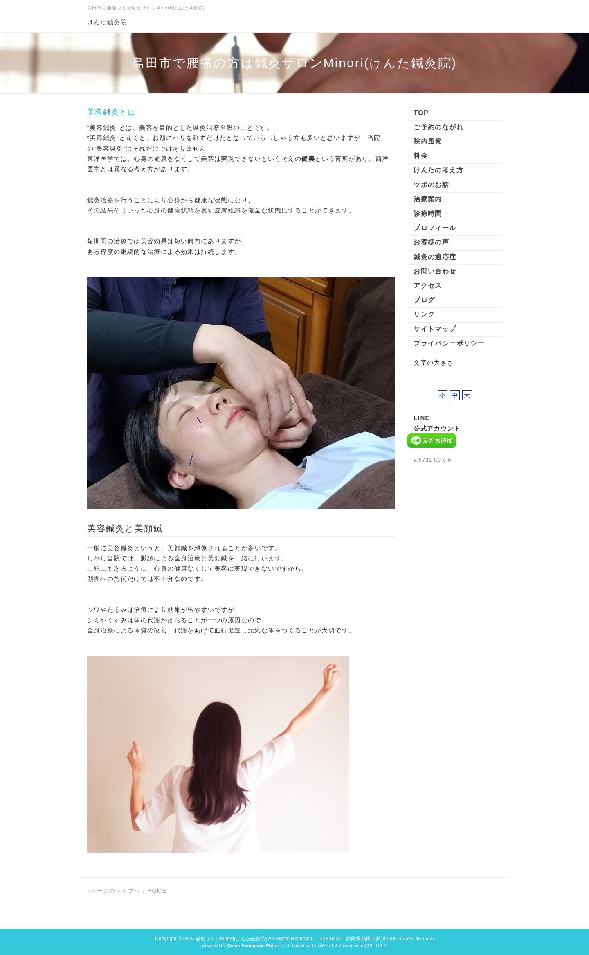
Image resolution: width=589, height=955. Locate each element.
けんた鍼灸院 (107, 21)
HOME (157, 890)
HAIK (381, 945)
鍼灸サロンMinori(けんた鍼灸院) (231, 938)
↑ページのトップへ (114, 890)
